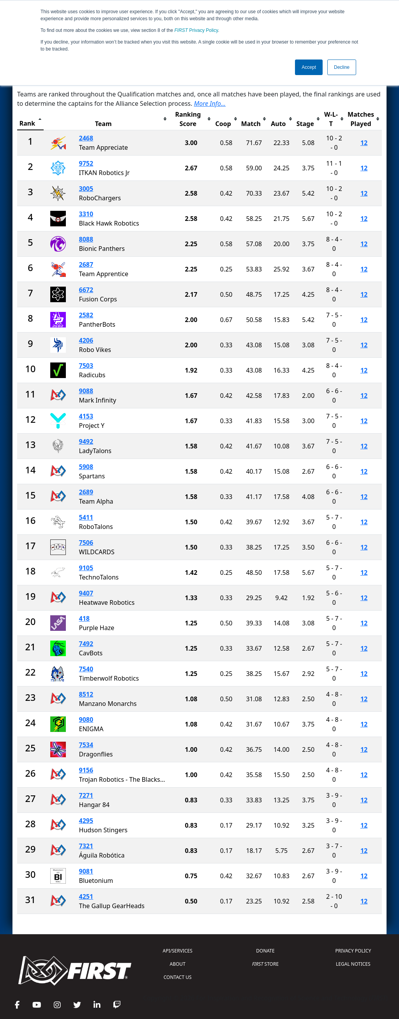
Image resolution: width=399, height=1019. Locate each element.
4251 (86, 896)
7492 (86, 643)
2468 (86, 138)
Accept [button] (309, 67)
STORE (265, 964)
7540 (86, 669)
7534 (86, 745)
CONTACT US (178, 977)
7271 (86, 795)
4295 (86, 820)
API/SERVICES (177, 950)
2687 (86, 264)
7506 (86, 542)
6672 (86, 289)
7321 (86, 846)
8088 (86, 239)
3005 (86, 188)
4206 (86, 340)
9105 (86, 568)
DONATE (265, 950)
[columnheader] (30, 119)
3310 (86, 214)
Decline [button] (342, 67)
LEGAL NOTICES (353, 964)
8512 (86, 694)
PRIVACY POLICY (353, 950)
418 (84, 618)
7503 (86, 365)
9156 (86, 770)
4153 (86, 416)
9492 (86, 441)
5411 (86, 517)
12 (363, 142)
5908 (86, 466)
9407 (86, 593)
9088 (86, 391)
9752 (86, 163)
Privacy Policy (196, 30)
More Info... (210, 103)
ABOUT (177, 964)
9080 (86, 719)
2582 (86, 315)
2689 (86, 492)
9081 (86, 871)
